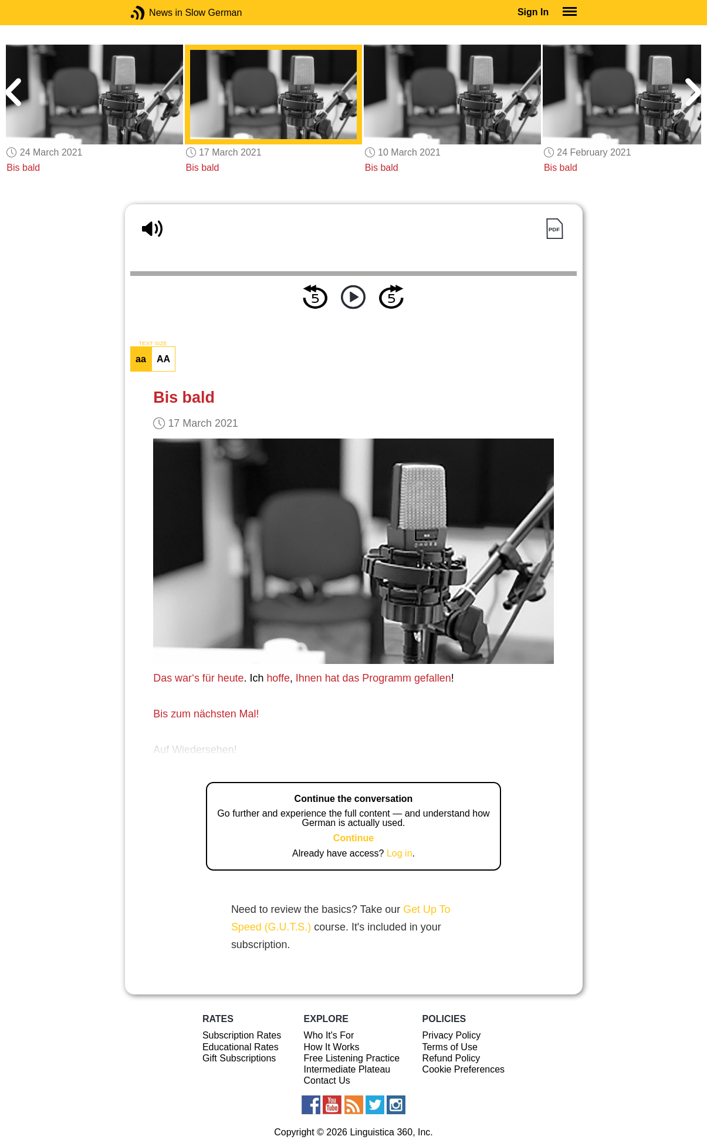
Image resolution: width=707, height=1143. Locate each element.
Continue (353, 838)
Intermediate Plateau (347, 1069)
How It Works (332, 1047)
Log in (399, 853)
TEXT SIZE (152, 343)
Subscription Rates (241, 1035)
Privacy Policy (451, 1035)
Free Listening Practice (352, 1058)
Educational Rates (240, 1047)
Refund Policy (451, 1058)
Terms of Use (450, 1047)
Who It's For (329, 1035)
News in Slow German (155, 13)
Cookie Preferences (463, 1069)
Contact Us (327, 1080)
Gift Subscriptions (239, 1058)
